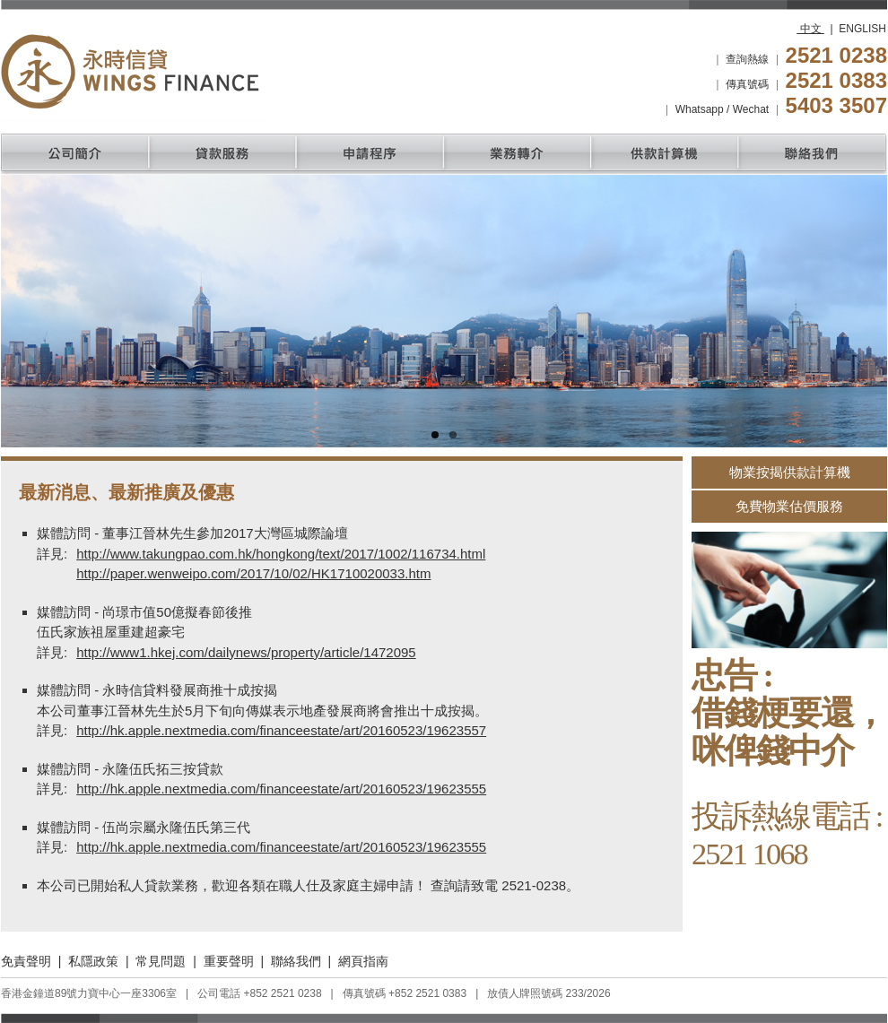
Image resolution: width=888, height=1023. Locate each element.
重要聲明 (229, 961)
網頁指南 (363, 961)
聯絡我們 (296, 961)
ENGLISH (862, 28)
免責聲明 (26, 961)
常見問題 (160, 961)
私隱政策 (93, 961)
